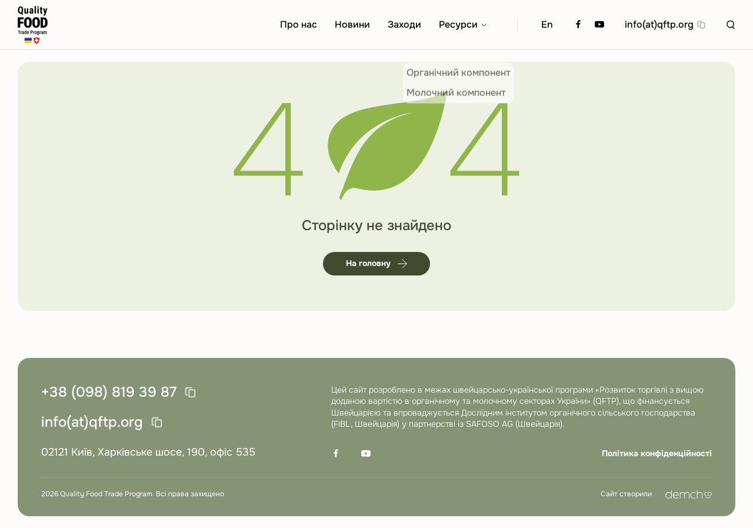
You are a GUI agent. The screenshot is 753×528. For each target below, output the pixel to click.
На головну (376, 263)
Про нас (298, 24)
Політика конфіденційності (657, 453)
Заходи (404, 24)
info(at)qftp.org (659, 24)
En (547, 24)
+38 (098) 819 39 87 (108, 392)
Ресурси (458, 24)
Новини (352, 24)
